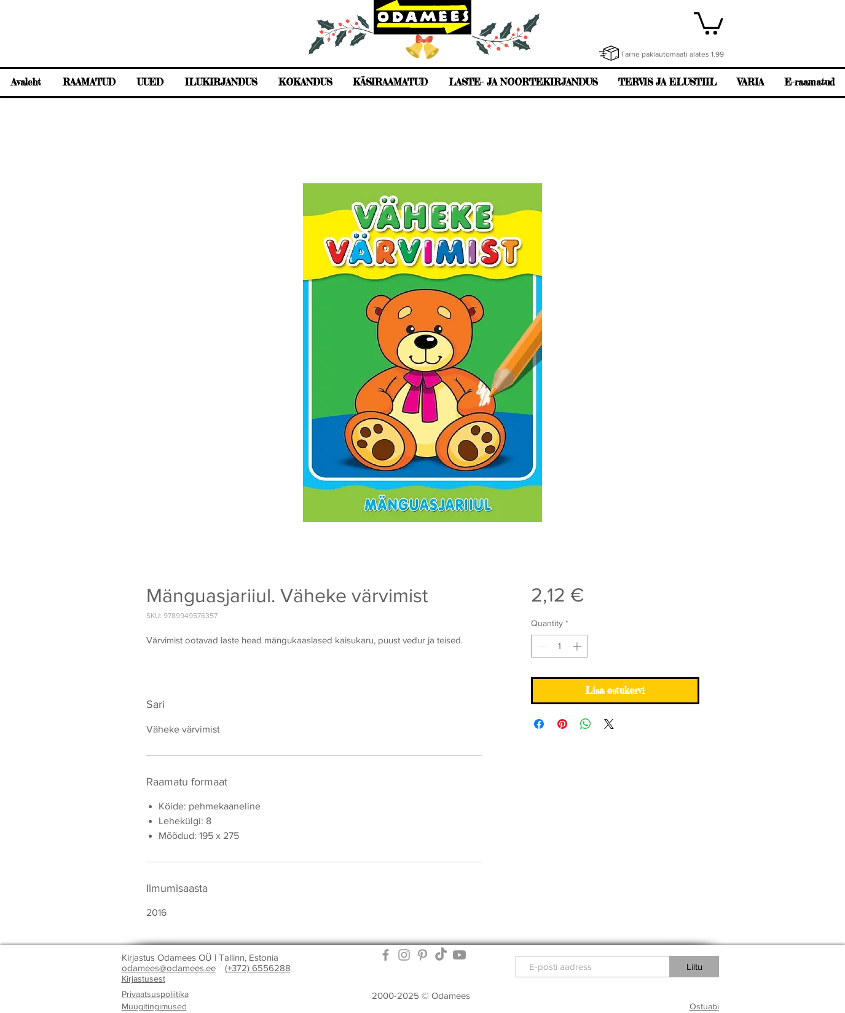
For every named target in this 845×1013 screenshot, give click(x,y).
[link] (708, 22)
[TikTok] (441, 955)
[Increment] (578, 646)
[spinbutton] (559, 646)
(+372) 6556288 (258, 968)
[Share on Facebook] (539, 724)
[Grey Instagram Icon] (404, 955)
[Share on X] (609, 724)
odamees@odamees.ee (169, 968)
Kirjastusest (143, 978)
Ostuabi (704, 1006)
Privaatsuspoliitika (155, 994)
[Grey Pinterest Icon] (422, 955)
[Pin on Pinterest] (562, 724)
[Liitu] (694, 966)
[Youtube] (459, 955)
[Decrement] (540, 646)
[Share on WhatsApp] (585, 724)
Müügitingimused (154, 1006)
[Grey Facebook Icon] (385, 955)
